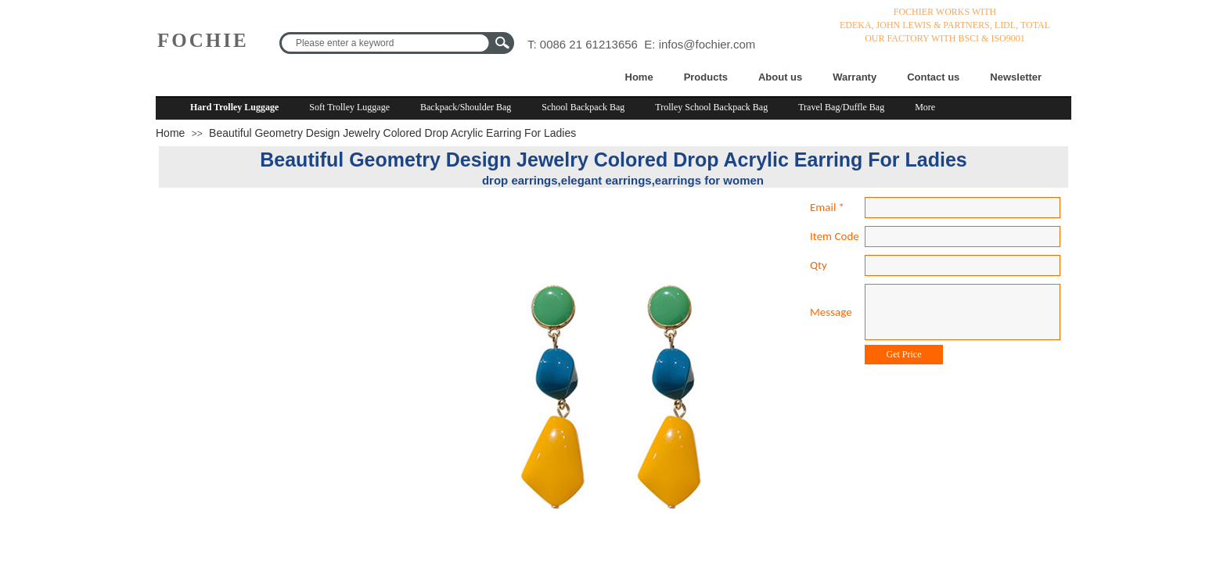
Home (639, 77)
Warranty (854, 77)
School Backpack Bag (583, 107)
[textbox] (386, 43)
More (925, 107)
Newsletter (1016, 77)
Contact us (933, 77)
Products (706, 77)
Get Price (904, 354)
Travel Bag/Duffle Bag (841, 107)
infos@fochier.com (707, 44)
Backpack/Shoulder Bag (465, 107)
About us (780, 77)
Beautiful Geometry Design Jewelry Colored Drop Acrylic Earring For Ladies (392, 133)
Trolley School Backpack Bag (711, 107)
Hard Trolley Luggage (234, 107)
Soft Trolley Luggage (349, 107)
